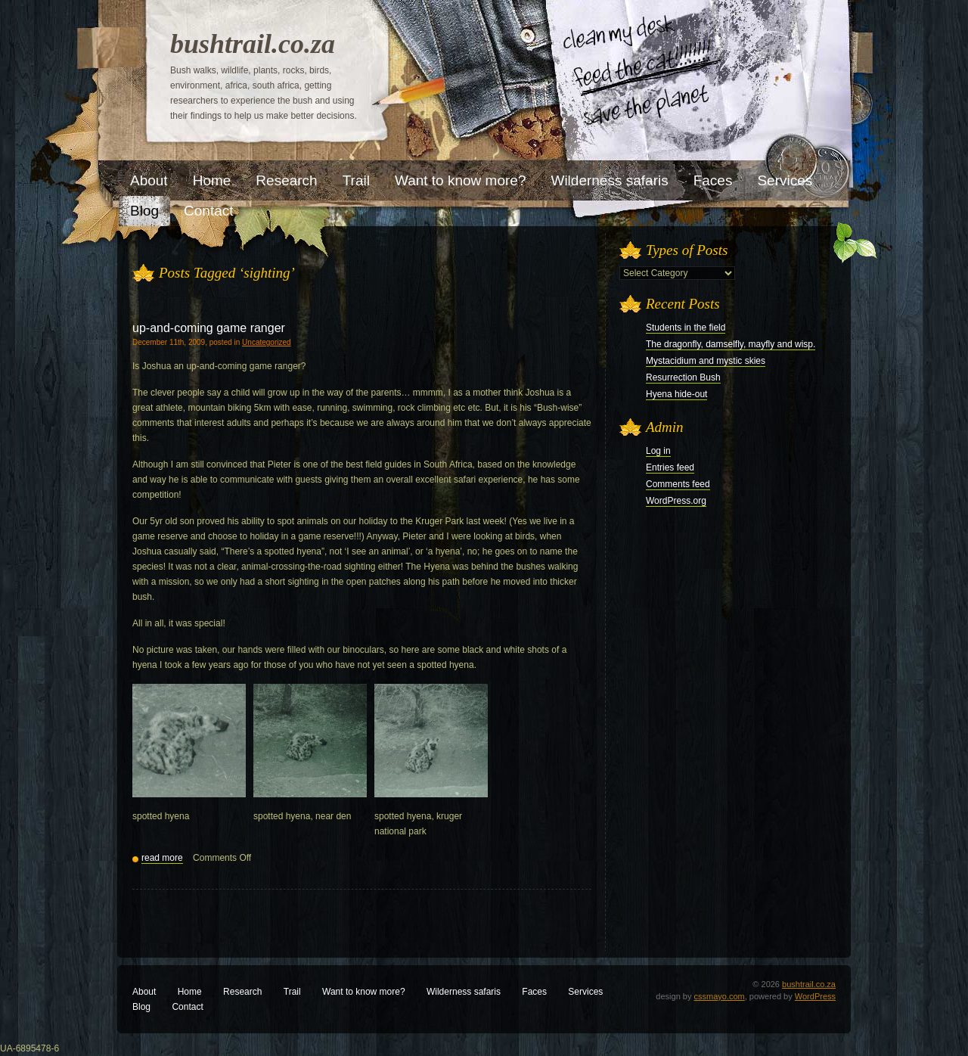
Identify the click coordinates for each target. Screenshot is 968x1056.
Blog (141, 1007)
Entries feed (670, 467)
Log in (658, 451)
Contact (187, 1007)
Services (585, 991)
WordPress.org (676, 500)
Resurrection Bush (683, 377)
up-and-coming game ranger (208, 327)
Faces (534, 991)
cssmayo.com (719, 996)
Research (242, 991)
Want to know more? (363, 991)
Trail (292, 991)
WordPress (815, 996)
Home (190, 991)
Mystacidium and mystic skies (705, 361)
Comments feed (678, 484)
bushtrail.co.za (252, 44)
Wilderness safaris (464, 991)
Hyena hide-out (676, 394)
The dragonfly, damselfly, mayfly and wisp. (730, 344)
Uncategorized (266, 342)
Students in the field (685, 327)
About (144, 991)
